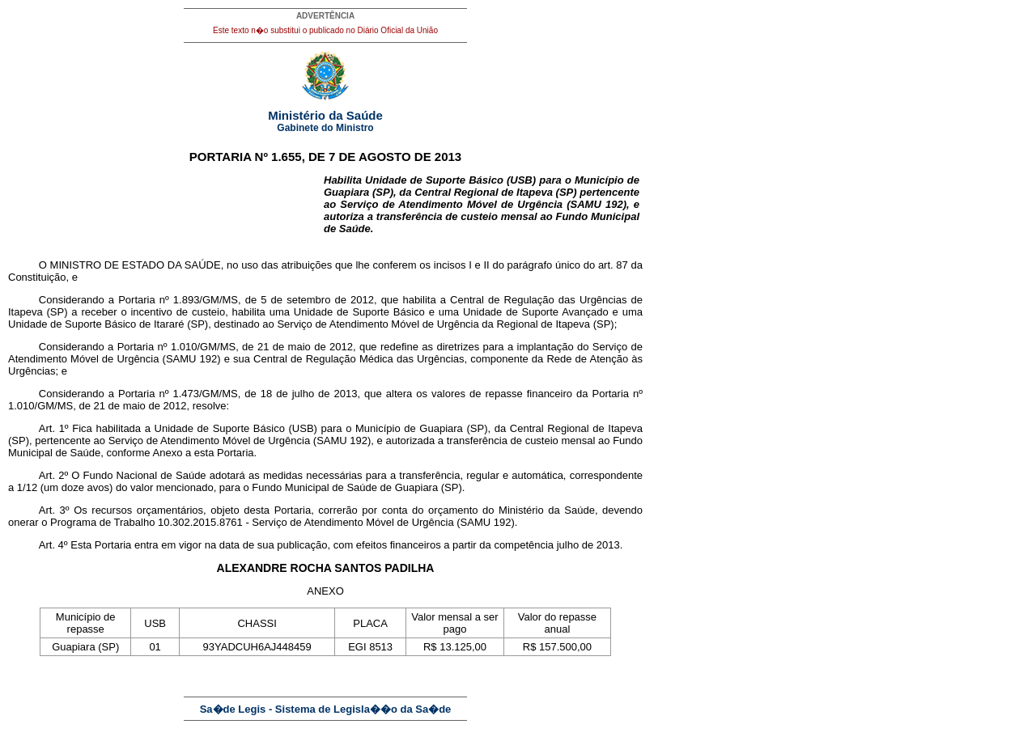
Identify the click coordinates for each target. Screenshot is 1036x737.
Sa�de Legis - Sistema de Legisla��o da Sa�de (326, 709)
